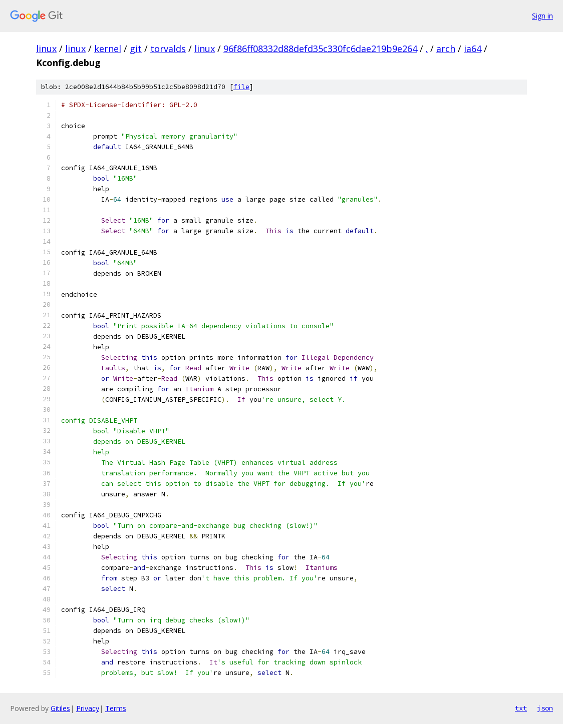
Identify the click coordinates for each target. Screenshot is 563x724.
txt (521, 707)
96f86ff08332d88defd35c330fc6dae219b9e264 (320, 49)
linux (46, 49)
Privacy (87, 708)
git (136, 49)
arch (445, 49)
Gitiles (60, 708)
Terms (115, 708)
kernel (107, 49)
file (241, 87)
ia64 (472, 49)
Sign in (542, 16)
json (545, 707)
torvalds (168, 49)
